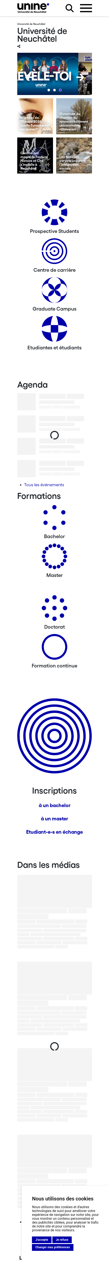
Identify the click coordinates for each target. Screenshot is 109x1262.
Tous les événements (44, 484)
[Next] (80, 77)
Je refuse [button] (62, 1239)
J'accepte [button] (41, 1239)
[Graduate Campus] (54, 291)
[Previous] (29, 77)
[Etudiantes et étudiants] (54, 330)
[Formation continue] (54, 648)
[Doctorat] (54, 609)
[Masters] (54, 558)
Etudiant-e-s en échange (54, 832)
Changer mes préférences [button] (52, 1247)
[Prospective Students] (54, 214)
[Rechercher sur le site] (70, 8)
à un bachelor (54, 805)
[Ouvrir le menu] (86, 8)
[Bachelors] (54, 519)
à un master (54, 818)
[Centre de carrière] (54, 252)
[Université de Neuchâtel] (33, 8)
